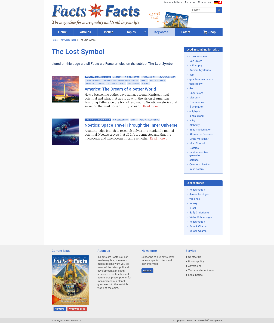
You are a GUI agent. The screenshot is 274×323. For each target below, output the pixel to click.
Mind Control (197, 143)
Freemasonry (149, 77)
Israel (192, 208)
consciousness (198, 56)
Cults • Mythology (116, 84)
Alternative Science (149, 120)
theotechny (195, 83)
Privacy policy (196, 261)
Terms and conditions (201, 270)
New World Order (167, 77)
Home (55, 40)
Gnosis (101, 84)
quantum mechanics (201, 79)
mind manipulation (200, 129)
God (191, 88)
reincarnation (197, 189)
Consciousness (93, 80)
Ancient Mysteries (200, 70)
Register (147, 270)
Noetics (194, 148)
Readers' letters (173, 2)
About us (190, 2)
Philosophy (133, 84)
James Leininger (199, 194)
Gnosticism (196, 93)
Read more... (151, 106)
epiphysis (195, 111)
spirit (192, 74)
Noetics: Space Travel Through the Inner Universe (131, 125)
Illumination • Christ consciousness (121, 80)
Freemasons (196, 102)
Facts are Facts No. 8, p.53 (98, 120)
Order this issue (77, 309)
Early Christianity (199, 212)
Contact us (204, 2)
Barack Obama (198, 226)
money (193, 203)
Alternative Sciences (201, 134)
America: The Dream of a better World (120, 89)
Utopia (145, 84)
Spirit (143, 80)
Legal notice (195, 275)
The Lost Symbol (87, 40)
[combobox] (203, 10)
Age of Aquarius (157, 80)
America (117, 77)
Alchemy (90, 84)
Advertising (194, 266)
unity (192, 120)
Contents (59, 309)
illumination (196, 106)
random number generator (198, 154)
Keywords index (68, 40)
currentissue (154, 15)
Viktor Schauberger (200, 217)
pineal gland (196, 115)
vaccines (194, 198)
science (194, 160)
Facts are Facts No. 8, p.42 (98, 77)
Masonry (194, 97)
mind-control (196, 169)
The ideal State (132, 77)
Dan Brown (195, 61)
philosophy (195, 65)
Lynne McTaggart (199, 138)
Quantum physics (199, 164)
